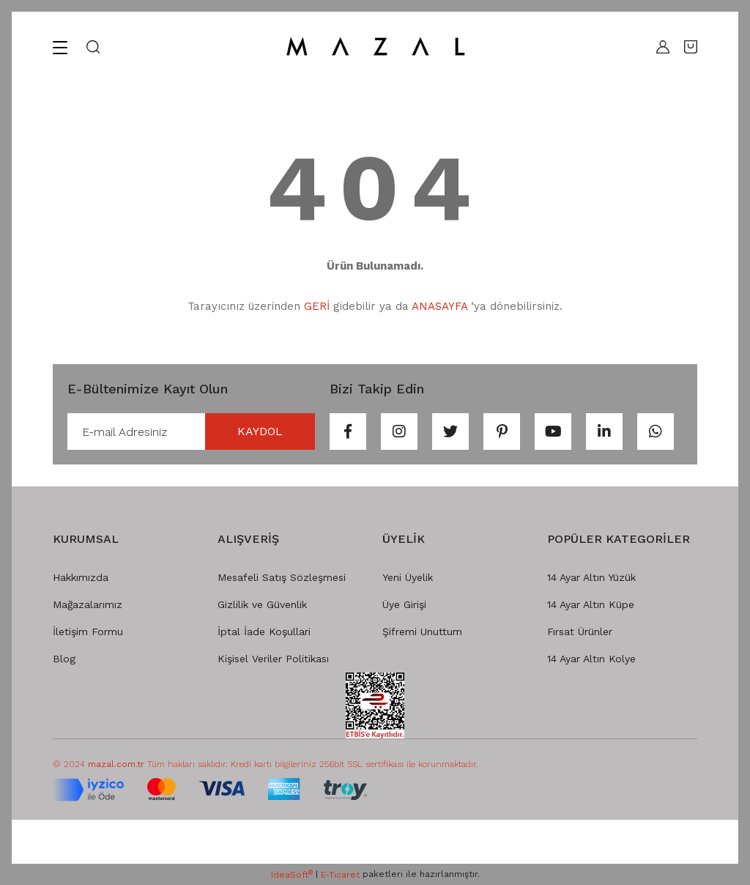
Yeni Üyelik (407, 577)
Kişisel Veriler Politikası (273, 658)
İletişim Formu (88, 631)
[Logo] (375, 47)
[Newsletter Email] (191, 431)
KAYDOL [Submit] (260, 431)
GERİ (317, 306)
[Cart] (690, 47)
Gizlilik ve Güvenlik (262, 604)
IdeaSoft (292, 875)
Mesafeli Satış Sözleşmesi (282, 577)
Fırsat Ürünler (579, 631)
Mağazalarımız (87, 604)
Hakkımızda (80, 577)
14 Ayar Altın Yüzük (591, 577)
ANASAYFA (439, 306)
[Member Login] (659, 47)
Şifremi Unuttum (422, 631)
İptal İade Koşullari (264, 631)
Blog (64, 658)
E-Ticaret (340, 875)
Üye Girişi (404, 604)
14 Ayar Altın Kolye (591, 658)
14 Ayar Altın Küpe (590, 604)
